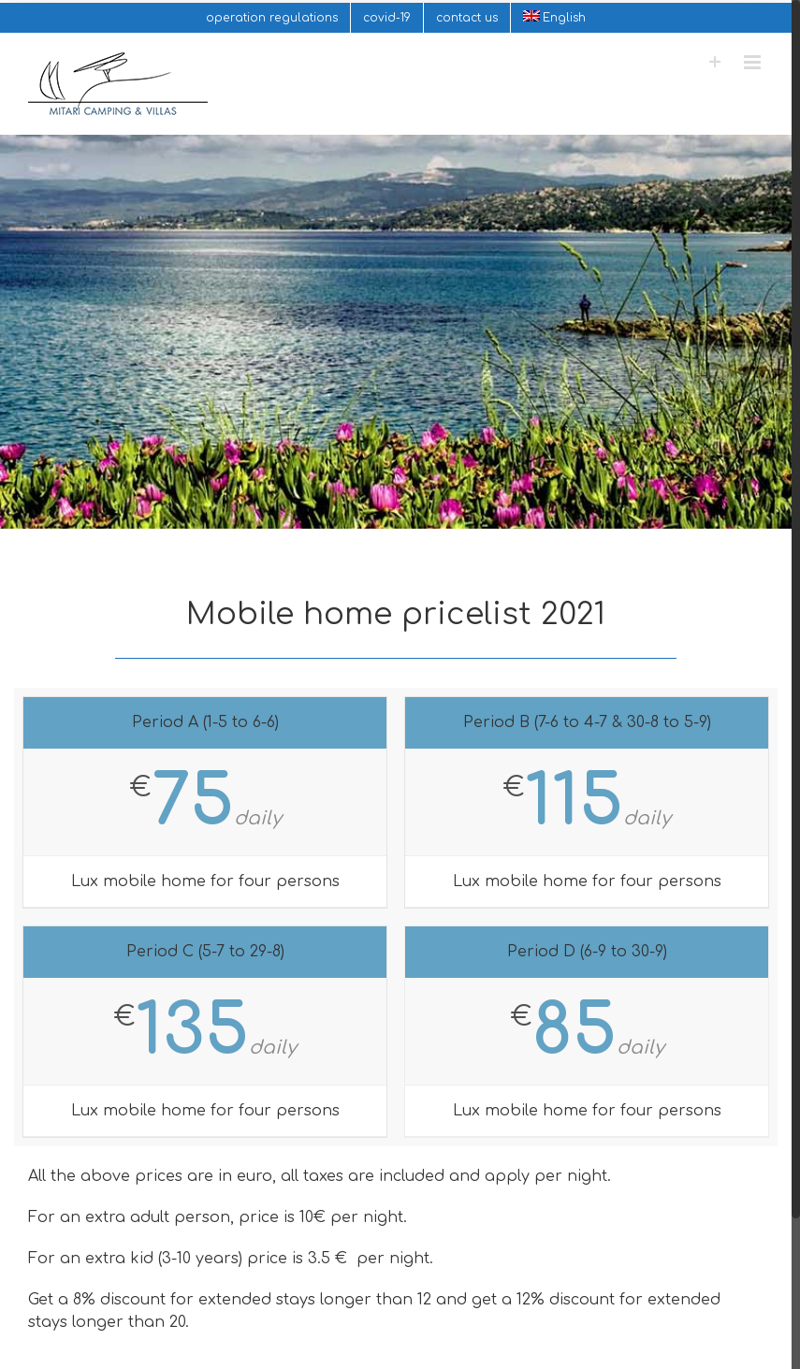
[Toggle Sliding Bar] (715, 62)
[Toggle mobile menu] (754, 62)
